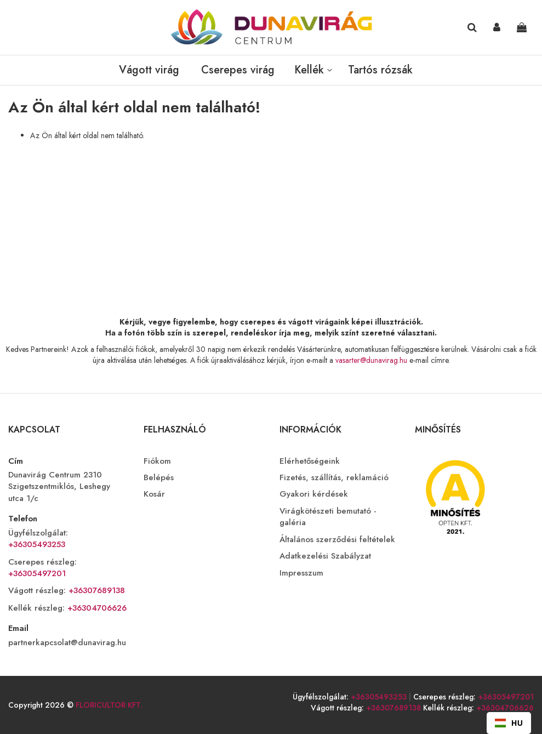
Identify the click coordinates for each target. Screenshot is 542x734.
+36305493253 (36, 544)
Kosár (154, 494)
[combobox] (509, 723)
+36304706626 (96, 608)
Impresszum (301, 573)
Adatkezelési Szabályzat (325, 556)
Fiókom (157, 461)
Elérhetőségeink (309, 461)
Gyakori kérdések (313, 494)
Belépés (159, 477)
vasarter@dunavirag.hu (371, 360)
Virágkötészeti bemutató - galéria (327, 516)
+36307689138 (95, 590)
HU (509, 723)
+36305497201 (37, 573)
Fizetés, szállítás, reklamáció (334, 477)
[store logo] (271, 27)
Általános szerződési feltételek (337, 539)
